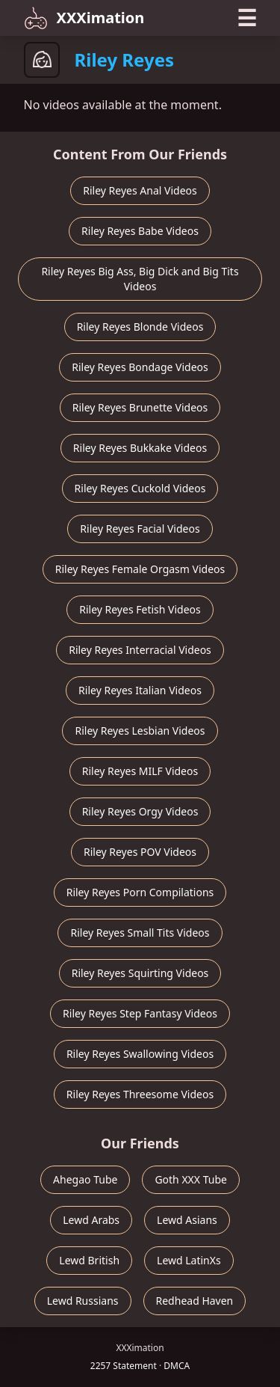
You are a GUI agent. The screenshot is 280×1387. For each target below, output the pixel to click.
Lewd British (89, 1260)
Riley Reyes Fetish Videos (140, 609)
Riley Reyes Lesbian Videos (140, 730)
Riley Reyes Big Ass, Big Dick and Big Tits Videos (139, 278)
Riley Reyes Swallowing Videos (140, 1054)
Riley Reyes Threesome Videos (140, 1094)
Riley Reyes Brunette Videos (140, 407)
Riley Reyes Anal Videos (139, 190)
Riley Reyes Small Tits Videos (139, 932)
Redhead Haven (195, 1300)
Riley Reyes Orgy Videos (140, 811)
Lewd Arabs (91, 1220)
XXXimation (84, 18)
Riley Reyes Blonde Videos (140, 326)
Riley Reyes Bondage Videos (140, 367)
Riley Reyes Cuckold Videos (140, 488)
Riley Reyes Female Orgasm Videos (140, 569)
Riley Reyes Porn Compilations (140, 892)
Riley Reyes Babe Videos (140, 231)
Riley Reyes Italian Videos (140, 690)
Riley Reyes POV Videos (140, 852)
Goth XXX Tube (191, 1179)
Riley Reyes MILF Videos (140, 771)
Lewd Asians (187, 1220)
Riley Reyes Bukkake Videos (140, 448)
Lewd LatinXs (189, 1260)
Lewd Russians (83, 1300)
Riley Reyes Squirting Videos (140, 973)
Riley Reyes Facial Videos (139, 528)
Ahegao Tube (85, 1179)
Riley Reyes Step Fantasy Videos (140, 1013)
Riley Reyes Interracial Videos (140, 650)
